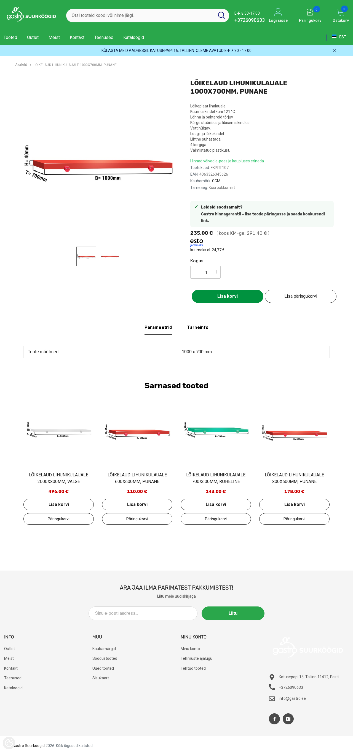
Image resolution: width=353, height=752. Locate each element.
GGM (216, 181)
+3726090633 (249, 20)
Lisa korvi (227, 296)
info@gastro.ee (292, 698)
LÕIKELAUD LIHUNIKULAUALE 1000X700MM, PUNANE (75, 65)
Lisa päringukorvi (300, 296)
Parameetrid (158, 327)
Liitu (239, 613)
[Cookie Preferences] (9, 743)
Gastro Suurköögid (28, 745)
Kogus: (197, 260)
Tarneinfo (197, 327)
